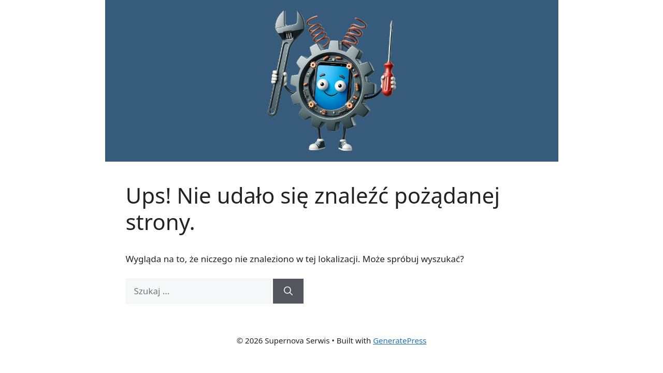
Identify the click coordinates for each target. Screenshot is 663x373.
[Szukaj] (288, 291)
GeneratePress (399, 340)
